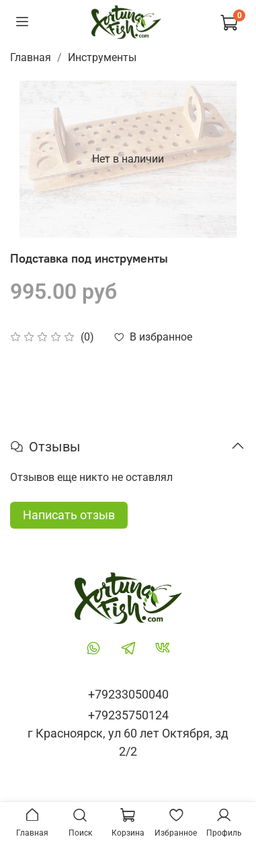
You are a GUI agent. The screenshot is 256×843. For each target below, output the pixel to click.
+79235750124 (128, 715)
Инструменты (102, 57)
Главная (30, 57)
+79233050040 (128, 694)
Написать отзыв (69, 515)
